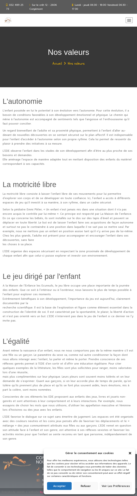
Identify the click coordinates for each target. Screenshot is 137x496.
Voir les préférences (116, 486)
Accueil (57, 63)
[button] (130, 453)
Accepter (59, 486)
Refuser (86, 486)
